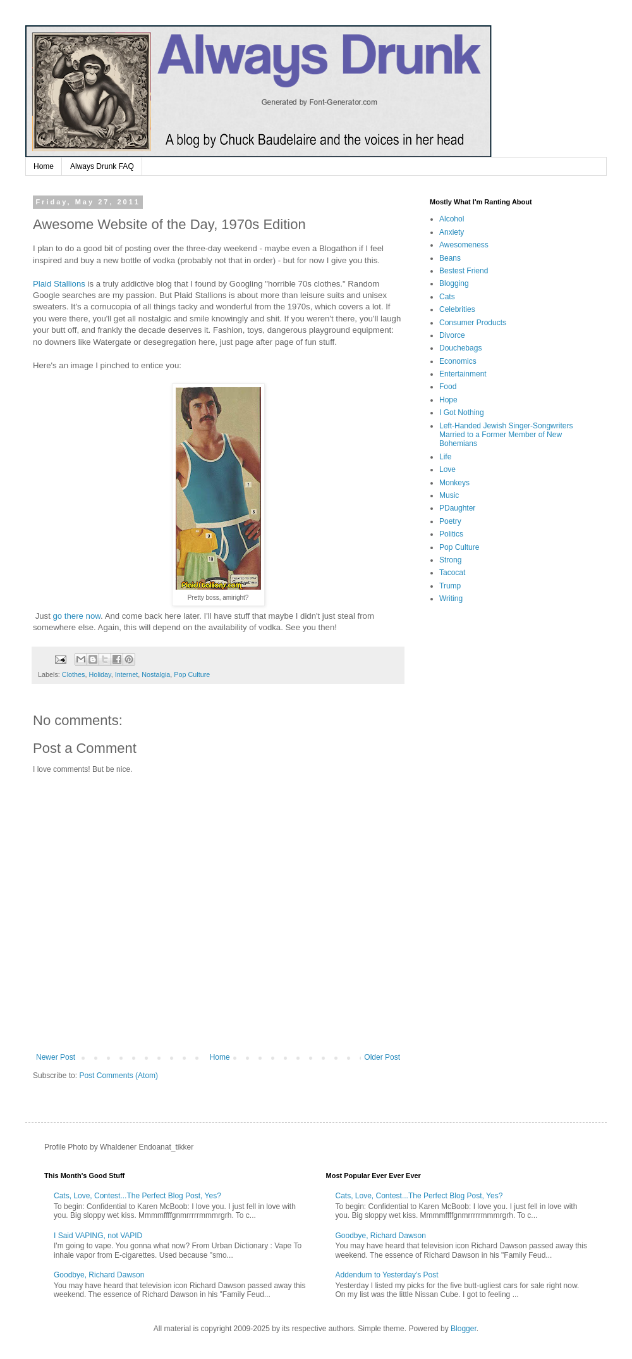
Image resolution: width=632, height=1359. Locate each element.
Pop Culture (192, 674)
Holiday (99, 674)
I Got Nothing (461, 412)
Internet (126, 674)
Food (447, 386)
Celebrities (457, 309)
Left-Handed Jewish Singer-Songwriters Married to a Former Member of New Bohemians (506, 435)
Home (43, 166)
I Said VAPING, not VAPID (98, 1235)
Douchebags (460, 348)
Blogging (454, 283)
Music (449, 495)
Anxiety (451, 232)
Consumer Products (472, 322)
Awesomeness (464, 244)
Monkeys (454, 482)
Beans (450, 258)
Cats (447, 296)
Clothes (73, 674)
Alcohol (451, 218)
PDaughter (457, 508)
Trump (450, 585)
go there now (77, 616)
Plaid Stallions (60, 284)
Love (447, 469)
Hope (448, 399)
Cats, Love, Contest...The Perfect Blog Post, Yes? (137, 1195)
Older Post (382, 1057)
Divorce (452, 335)
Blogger (464, 1328)
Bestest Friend (463, 270)
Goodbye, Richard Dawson (99, 1274)
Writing (451, 598)
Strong (450, 559)
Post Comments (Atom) (118, 1075)
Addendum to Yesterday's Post (387, 1274)
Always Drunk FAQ (102, 166)
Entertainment (463, 373)
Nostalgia (156, 674)
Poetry (450, 521)
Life (445, 456)
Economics (458, 361)
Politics (451, 534)
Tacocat (452, 572)
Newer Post (55, 1057)
